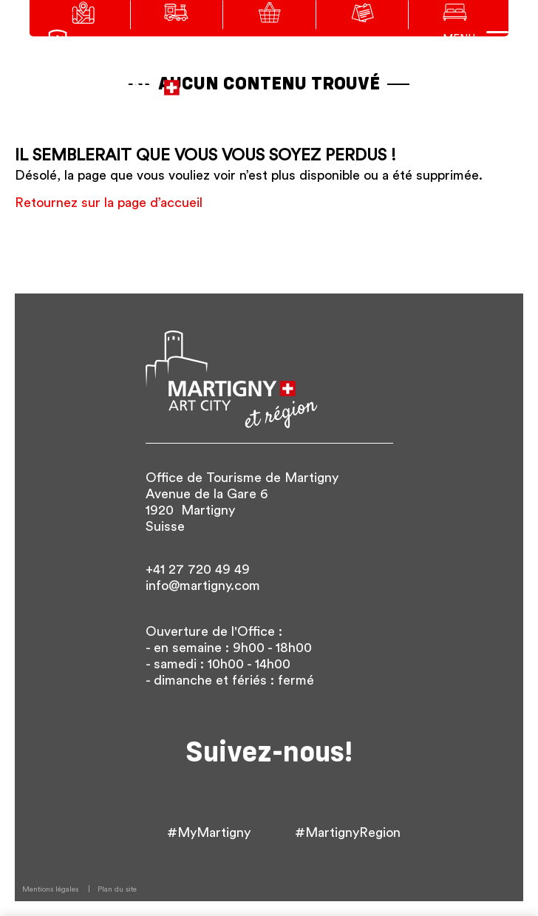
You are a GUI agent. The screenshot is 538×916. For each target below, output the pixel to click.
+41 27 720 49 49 (198, 569)
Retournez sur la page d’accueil (108, 202)
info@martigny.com (203, 585)
